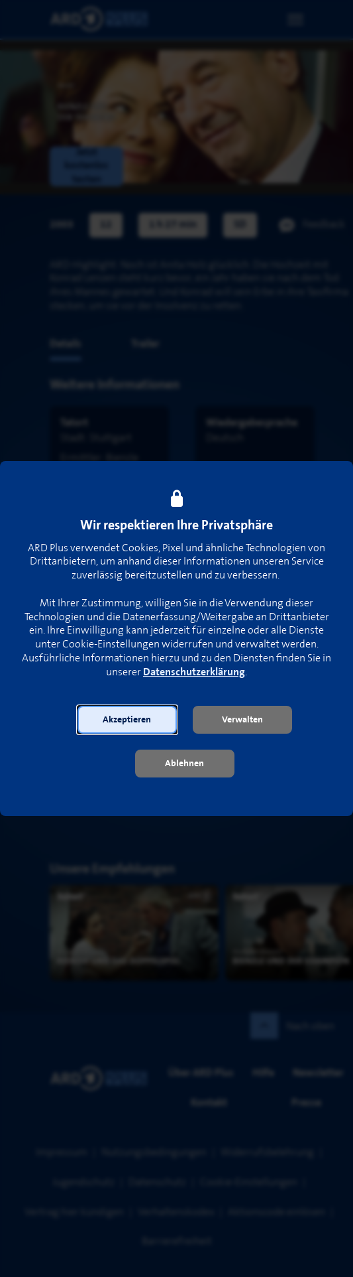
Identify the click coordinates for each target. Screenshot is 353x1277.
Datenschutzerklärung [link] (194, 672)
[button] (127, 720)
